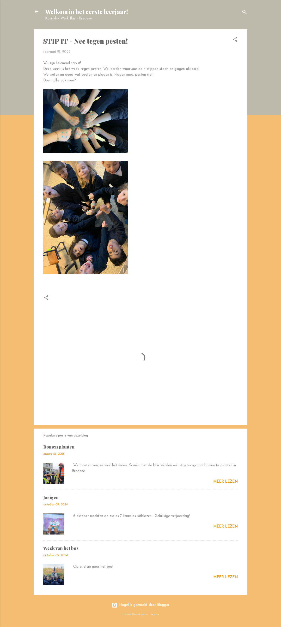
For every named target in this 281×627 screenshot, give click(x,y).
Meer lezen (225, 482)
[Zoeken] (244, 13)
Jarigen (51, 497)
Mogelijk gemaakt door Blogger (140, 605)
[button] (235, 40)
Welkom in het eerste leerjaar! (86, 11)
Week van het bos (61, 548)
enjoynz (155, 614)
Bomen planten (58, 447)
